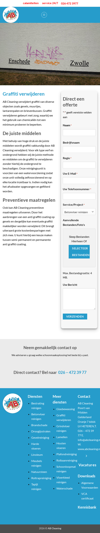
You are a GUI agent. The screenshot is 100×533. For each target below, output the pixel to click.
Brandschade (39, 425)
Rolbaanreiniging (66, 460)
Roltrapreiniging (41, 478)
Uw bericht (70, 284)
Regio (67, 158)
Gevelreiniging (40, 437)
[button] (44, 15)
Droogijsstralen (40, 431)
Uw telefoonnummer (77, 189)
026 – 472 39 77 (71, 372)
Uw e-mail (70, 174)
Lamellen (61, 437)
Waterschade (64, 488)
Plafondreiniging (66, 454)
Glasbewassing (65, 409)
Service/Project (74, 205)
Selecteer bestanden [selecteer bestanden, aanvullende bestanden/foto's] (80, 252)
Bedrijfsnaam (71, 142)
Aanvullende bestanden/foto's (74, 222)
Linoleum (37, 454)
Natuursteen (39, 471)
